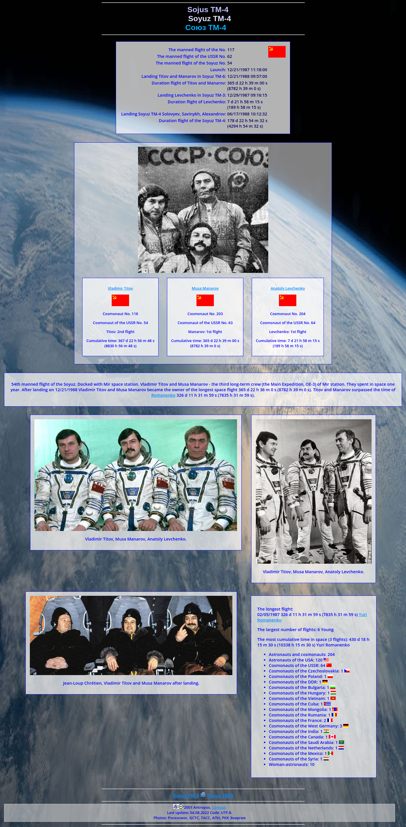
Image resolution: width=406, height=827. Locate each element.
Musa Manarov (205, 288)
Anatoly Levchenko (288, 288)
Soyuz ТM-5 (220, 795)
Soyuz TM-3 (186, 795)
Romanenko (163, 395)
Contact (219, 807)
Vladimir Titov (120, 288)
